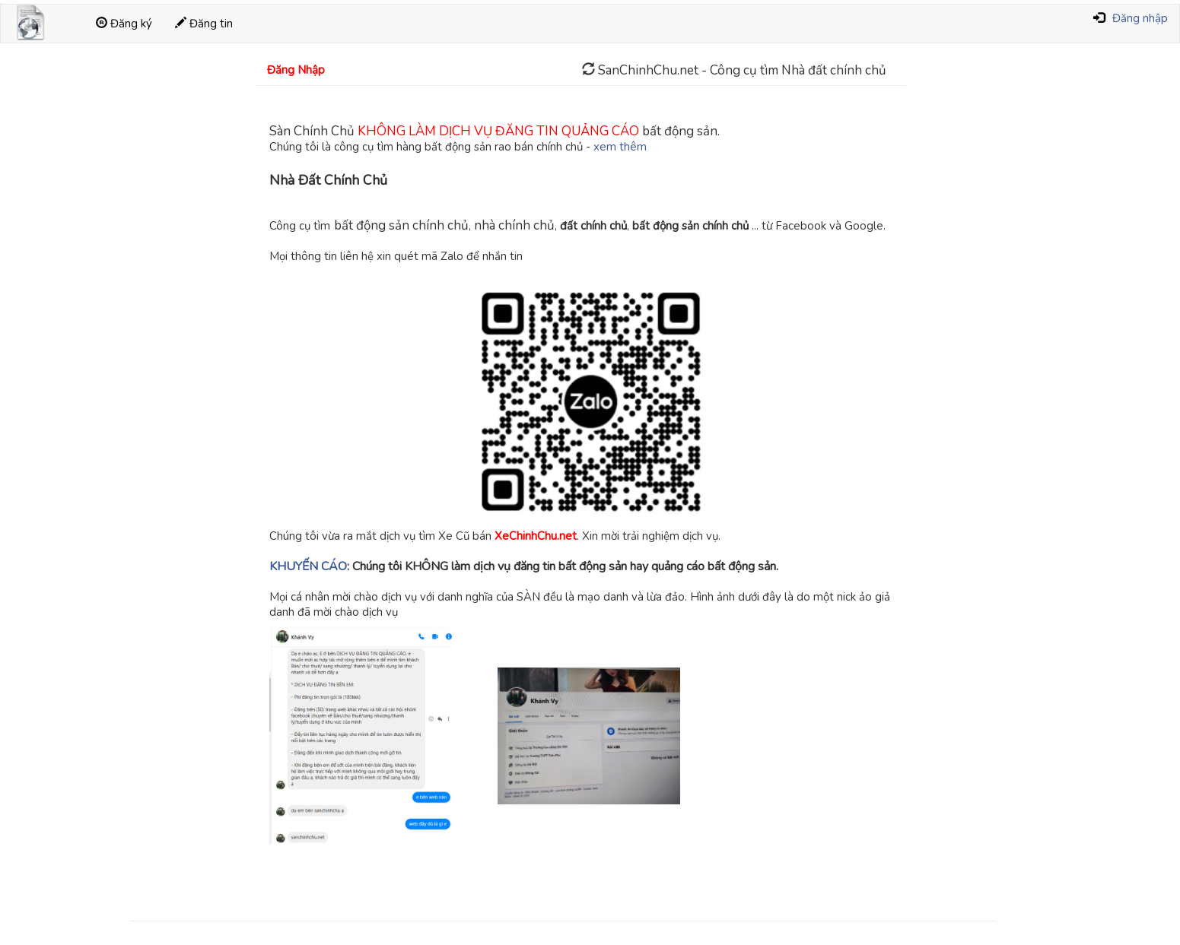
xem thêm (620, 146)
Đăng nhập (1140, 18)
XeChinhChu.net (536, 536)
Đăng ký (124, 23)
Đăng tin (204, 23)
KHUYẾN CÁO (308, 566)
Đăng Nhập (296, 70)
